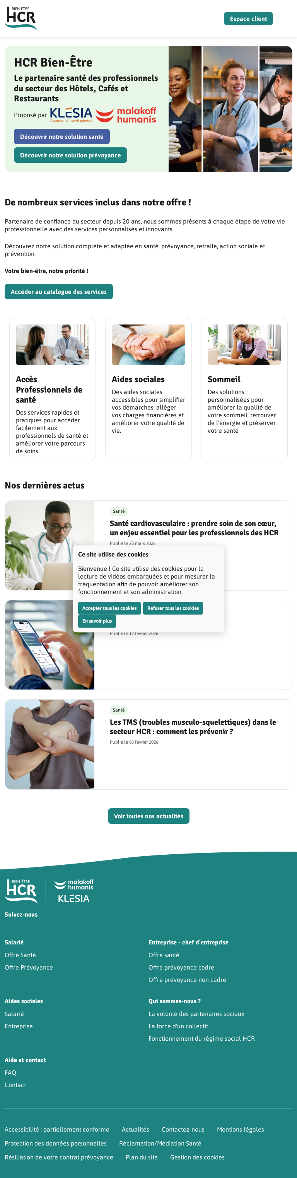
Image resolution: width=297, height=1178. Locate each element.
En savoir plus (97, 621)
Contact (15, 1084)
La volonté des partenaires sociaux (196, 1013)
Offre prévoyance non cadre (187, 979)
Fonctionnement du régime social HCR (201, 1038)
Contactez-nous (183, 1129)
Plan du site (142, 1157)
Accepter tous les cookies (109, 608)
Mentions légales (240, 1129)
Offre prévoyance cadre (181, 967)
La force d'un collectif (178, 1026)
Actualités (135, 1129)
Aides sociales (138, 379)
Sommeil (224, 379)
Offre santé (163, 954)
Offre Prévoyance (29, 967)
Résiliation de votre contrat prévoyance (59, 1157)
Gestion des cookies (197, 1157)
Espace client (248, 18)
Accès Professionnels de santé (49, 389)
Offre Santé (20, 954)
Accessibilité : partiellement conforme (57, 1129)
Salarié (14, 1013)
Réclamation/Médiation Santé (160, 1143)
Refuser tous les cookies (173, 608)
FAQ (10, 1072)
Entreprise (19, 1026)
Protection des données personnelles (56, 1143)
